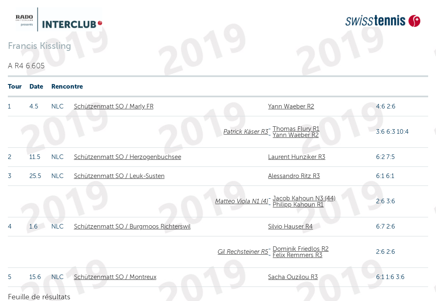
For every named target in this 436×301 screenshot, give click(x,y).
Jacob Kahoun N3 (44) (304, 198)
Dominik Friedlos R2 (300, 249)
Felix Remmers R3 (297, 255)
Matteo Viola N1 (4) (241, 201)
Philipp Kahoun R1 (298, 204)
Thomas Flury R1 (296, 128)
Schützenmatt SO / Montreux (115, 277)
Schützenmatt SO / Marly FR (113, 106)
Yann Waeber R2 (291, 106)
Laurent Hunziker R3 (296, 157)
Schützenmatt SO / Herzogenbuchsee (127, 157)
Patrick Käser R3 (245, 131)
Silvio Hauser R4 (290, 226)
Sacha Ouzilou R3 (293, 277)
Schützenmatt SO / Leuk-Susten (119, 176)
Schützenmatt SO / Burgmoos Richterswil (132, 226)
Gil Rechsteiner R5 (243, 251)
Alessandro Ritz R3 (294, 176)
